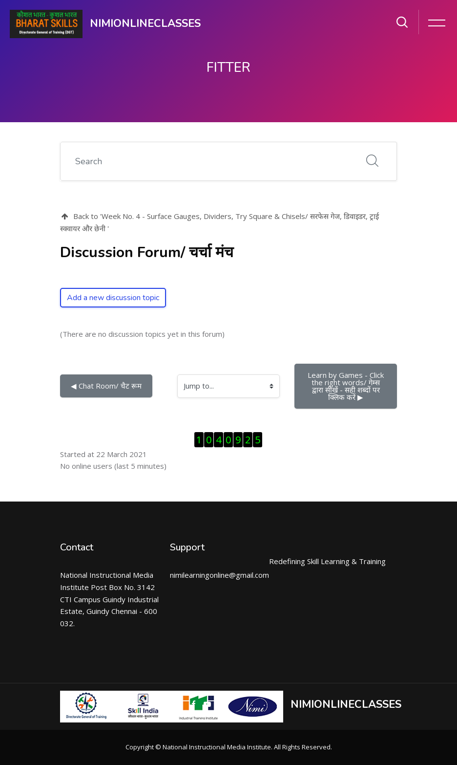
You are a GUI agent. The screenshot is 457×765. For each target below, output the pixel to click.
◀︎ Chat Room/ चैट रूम (106, 386)
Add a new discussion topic (113, 297)
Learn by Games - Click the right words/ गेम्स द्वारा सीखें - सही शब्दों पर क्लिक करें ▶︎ (347, 386)
